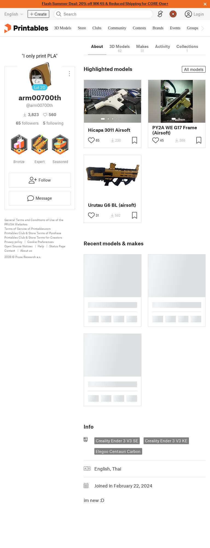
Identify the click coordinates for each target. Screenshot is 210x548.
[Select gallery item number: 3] (113, 119)
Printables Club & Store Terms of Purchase (32, 233)
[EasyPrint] (160, 14)
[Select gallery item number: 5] (121, 119)
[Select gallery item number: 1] (103, 119)
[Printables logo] (26, 28)
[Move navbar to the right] (202, 28)
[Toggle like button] (91, 140)
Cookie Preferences (40, 241)
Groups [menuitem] (192, 28)
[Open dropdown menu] (69, 71)
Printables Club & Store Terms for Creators (33, 237)
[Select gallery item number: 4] (117, 119)
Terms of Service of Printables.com (27, 228)
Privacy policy (13, 241)
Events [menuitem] (175, 28)
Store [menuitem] (82, 28)
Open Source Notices (18, 246)
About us (26, 250)
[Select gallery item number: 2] (108, 119)
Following (53, 122)
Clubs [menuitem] (96, 28)
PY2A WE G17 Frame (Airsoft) (174, 130)
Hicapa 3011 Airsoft (109, 130)
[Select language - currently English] (13, 14)
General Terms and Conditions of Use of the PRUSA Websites (33, 222)
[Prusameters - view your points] (173, 14)
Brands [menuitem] (158, 28)
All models (193, 69)
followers (27, 122)
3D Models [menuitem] (62, 28)
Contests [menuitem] (139, 28)
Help (41, 246)
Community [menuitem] (117, 28)
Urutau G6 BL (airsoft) (112, 205)
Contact (9, 250)
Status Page (57, 246)
